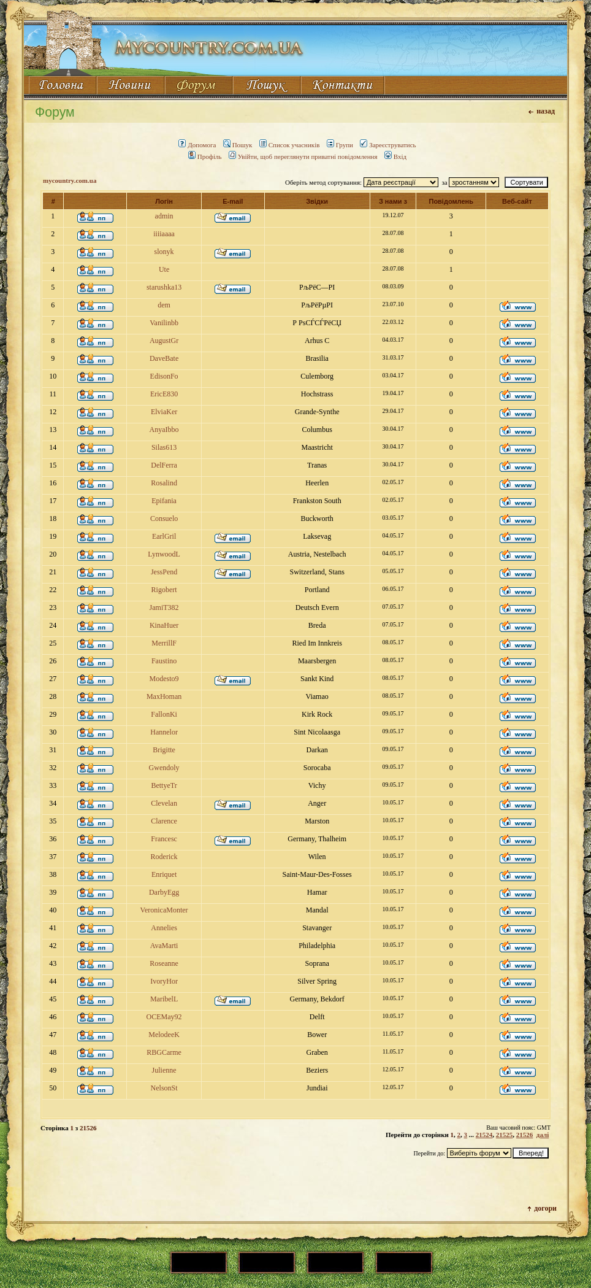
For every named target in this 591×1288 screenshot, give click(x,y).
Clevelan (164, 803)
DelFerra (164, 465)
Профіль (205, 156)
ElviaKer (164, 411)
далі (542, 1134)
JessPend (164, 572)
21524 (484, 1134)
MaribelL (164, 999)
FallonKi (164, 714)
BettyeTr (164, 785)
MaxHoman (164, 696)
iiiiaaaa (164, 233)
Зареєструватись (388, 144)
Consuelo (164, 518)
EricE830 (164, 394)
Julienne (164, 1070)
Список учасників (289, 144)
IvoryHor (164, 981)
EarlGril (164, 536)
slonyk (164, 251)
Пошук (238, 144)
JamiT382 (164, 607)
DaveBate (164, 358)
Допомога (197, 144)
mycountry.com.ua (69, 180)
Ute (164, 269)
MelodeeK (164, 1034)
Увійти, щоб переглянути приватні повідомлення (303, 156)
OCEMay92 (164, 1016)
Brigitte (164, 750)
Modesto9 (164, 678)
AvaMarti (164, 945)
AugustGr (164, 340)
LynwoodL (164, 554)
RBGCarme (164, 1052)
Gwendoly (164, 767)
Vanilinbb (164, 322)
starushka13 (164, 287)
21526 (524, 1134)
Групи (340, 144)
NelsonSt (164, 1088)
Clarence (164, 821)
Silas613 (164, 447)
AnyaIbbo (164, 429)
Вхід (395, 156)
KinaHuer (164, 625)
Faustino (164, 661)
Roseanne (164, 963)
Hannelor (164, 732)
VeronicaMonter (164, 910)
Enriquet (164, 874)
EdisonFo (164, 376)
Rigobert (164, 589)
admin (164, 216)
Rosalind (164, 483)
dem (164, 305)
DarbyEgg (164, 892)
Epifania (164, 500)
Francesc (164, 839)
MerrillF (164, 643)
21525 (504, 1134)
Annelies (164, 928)
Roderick (164, 856)
